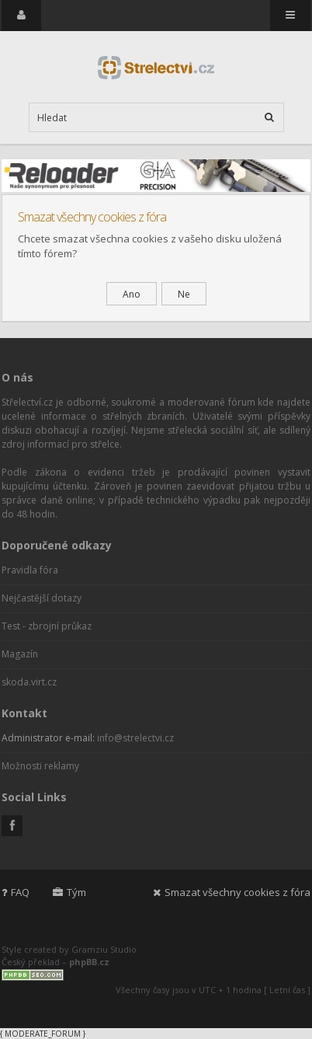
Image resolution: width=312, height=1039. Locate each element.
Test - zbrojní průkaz (47, 626)
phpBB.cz (89, 962)
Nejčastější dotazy (41, 598)
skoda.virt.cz (29, 682)
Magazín (20, 654)
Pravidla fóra (30, 570)
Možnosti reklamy (40, 765)
